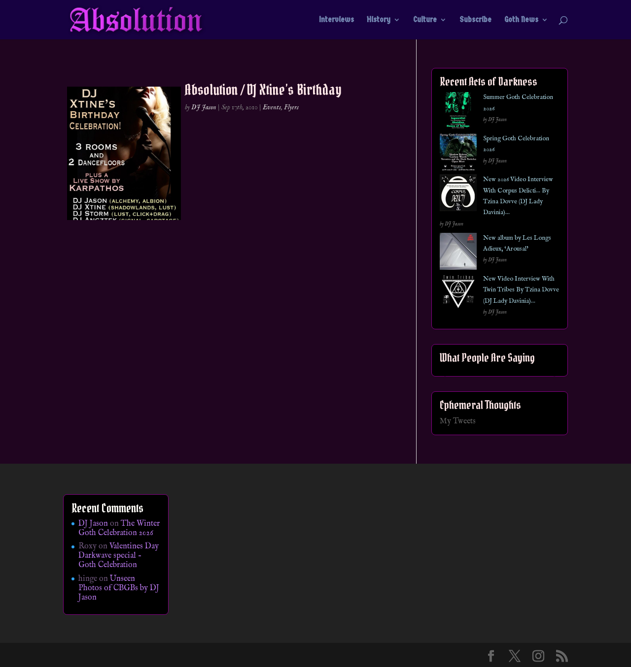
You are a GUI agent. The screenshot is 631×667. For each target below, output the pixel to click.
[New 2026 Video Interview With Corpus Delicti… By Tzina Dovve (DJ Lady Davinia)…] (458, 194)
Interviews (336, 20)
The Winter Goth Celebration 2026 (119, 528)
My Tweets (458, 421)
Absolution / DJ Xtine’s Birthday (263, 89)
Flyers (291, 107)
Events (272, 107)
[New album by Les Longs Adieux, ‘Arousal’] (458, 253)
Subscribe (475, 20)
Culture (425, 20)
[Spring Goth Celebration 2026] (458, 153)
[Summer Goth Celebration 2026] (458, 112)
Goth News (521, 20)
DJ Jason (203, 107)
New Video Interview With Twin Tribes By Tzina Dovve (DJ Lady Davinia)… (521, 290)
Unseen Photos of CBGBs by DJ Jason (118, 588)
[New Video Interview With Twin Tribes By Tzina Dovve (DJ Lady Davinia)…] (458, 294)
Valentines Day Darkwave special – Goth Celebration (118, 555)
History (378, 20)
